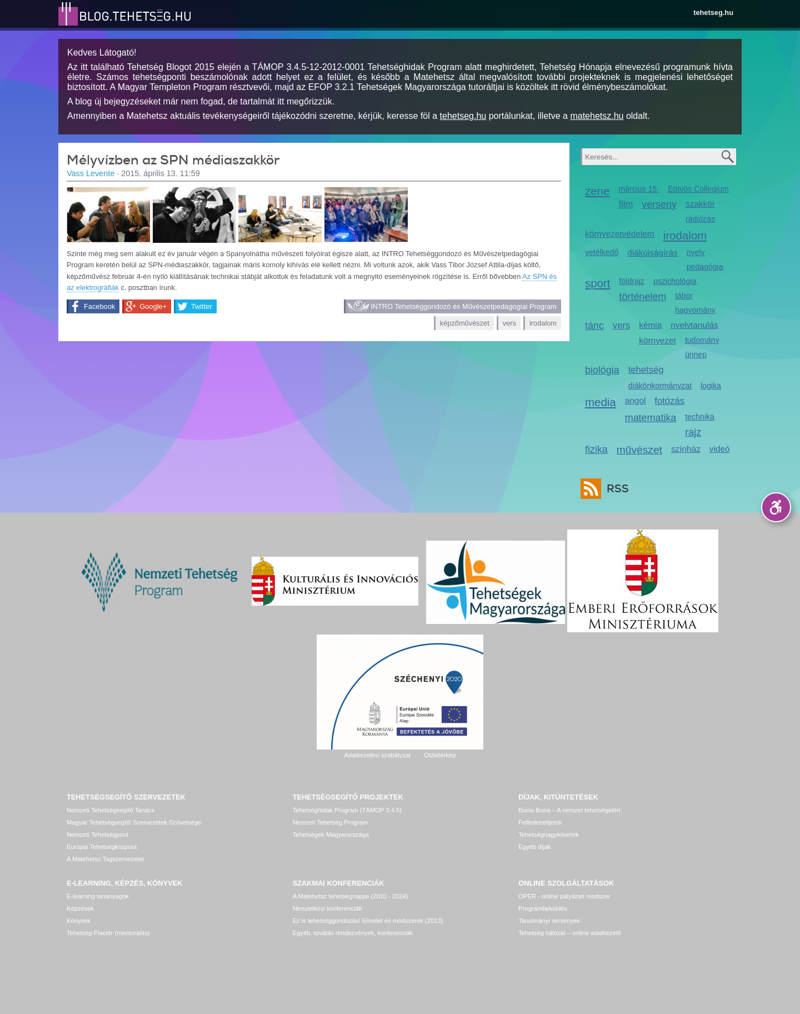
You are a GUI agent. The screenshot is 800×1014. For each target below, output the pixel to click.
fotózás (669, 401)
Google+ (153, 306)
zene (597, 190)
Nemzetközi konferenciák (327, 908)
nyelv (696, 252)
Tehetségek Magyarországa (331, 834)
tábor (684, 295)
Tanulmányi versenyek (549, 920)
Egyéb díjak (534, 846)
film (625, 204)
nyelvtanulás (694, 324)
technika (699, 416)
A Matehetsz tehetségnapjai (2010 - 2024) (350, 896)
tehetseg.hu (713, 12)
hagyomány (695, 310)
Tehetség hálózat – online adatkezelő (569, 933)
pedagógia (705, 266)
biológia (602, 370)
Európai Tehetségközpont (102, 846)
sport (598, 283)
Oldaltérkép (440, 755)
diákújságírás (652, 252)
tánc (594, 325)
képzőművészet (464, 323)
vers (509, 323)
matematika (651, 417)
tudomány (702, 340)
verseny (659, 204)
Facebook (99, 306)
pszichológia (674, 281)
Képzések (80, 908)
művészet (639, 450)
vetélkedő (601, 252)
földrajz (631, 281)
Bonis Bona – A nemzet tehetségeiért (569, 810)
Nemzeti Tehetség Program (330, 822)
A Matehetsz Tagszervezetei (105, 859)
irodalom (543, 323)
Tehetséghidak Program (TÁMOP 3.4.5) (347, 810)
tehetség (646, 369)
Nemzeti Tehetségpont (97, 834)
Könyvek (79, 920)
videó (719, 448)
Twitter (201, 306)
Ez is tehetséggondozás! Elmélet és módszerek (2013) (368, 920)
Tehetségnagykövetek (548, 834)
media (600, 402)
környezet (657, 340)
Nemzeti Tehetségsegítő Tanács (110, 810)
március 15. (638, 188)
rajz (693, 432)
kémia (650, 324)
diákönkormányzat (660, 385)
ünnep (696, 354)
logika (711, 385)
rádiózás (700, 218)
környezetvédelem (619, 233)
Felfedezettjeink (540, 822)
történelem (643, 296)
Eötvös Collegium (698, 188)
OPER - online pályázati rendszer (564, 896)
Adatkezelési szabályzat (377, 755)
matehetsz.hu (596, 116)
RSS (615, 488)
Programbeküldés (542, 908)
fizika (596, 449)
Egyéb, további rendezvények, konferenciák (353, 933)
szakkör (700, 203)
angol (635, 400)
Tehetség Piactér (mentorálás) (108, 933)
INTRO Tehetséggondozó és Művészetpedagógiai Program (464, 306)
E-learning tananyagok (98, 896)
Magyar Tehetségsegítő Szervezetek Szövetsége (134, 822)
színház (686, 448)
